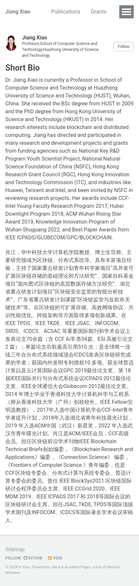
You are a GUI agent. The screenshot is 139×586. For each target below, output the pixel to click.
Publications (65, 12)
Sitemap (15, 549)
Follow (123, 46)
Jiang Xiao (17, 12)
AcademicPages (78, 567)
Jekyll (56, 567)
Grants (98, 12)
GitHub (32, 558)
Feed (55, 558)
